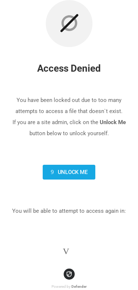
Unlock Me (68, 172)
